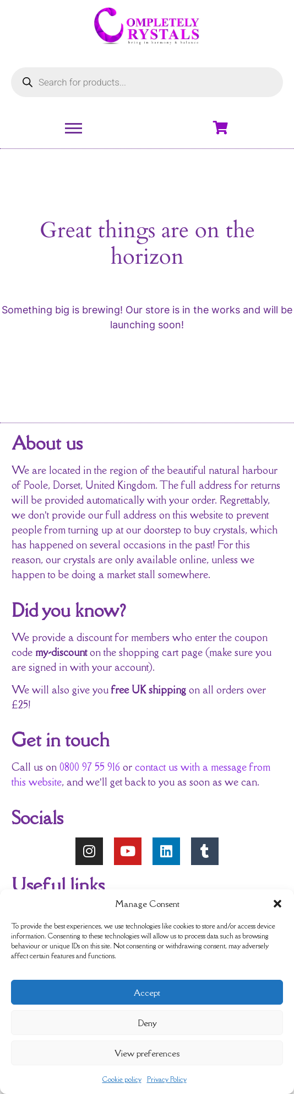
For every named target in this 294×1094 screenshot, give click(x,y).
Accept (147, 992)
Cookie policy (121, 1079)
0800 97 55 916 (89, 766)
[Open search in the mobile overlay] (147, 82)
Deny (147, 1022)
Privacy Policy (167, 1079)
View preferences (147, 1053)
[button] (277, 903)
